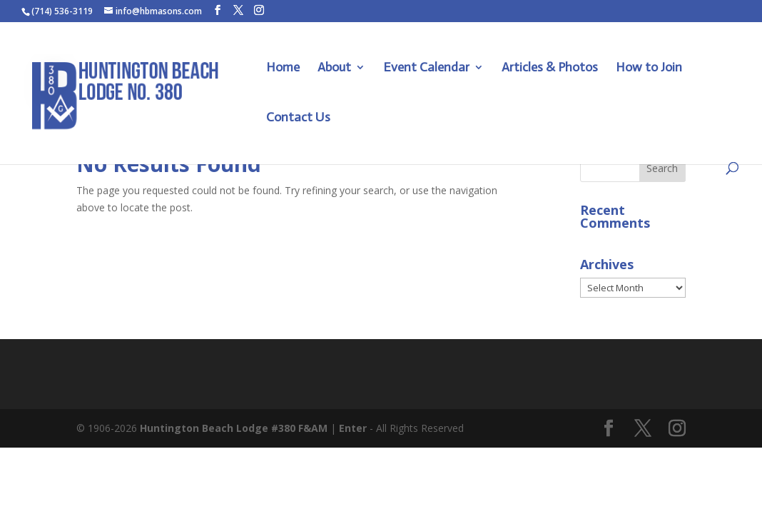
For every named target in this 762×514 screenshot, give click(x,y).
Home (283, 68)
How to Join (649, 68)
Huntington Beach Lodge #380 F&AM (233, 428)
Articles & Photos (550, 68)
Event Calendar (426, 68)
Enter (353, 428)
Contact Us (298, 118)
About (334, 68)
